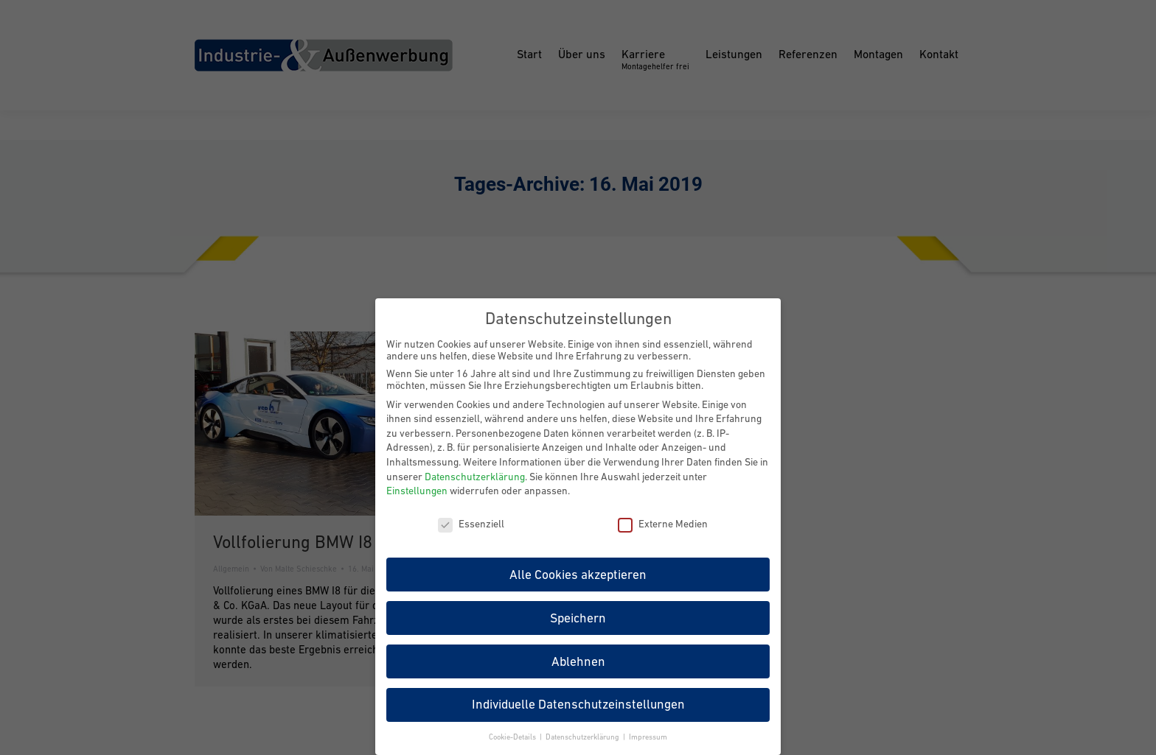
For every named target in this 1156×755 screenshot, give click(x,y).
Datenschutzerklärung (475, 476)
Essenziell (471, 524)
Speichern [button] (578, 617)
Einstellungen (417, 490)
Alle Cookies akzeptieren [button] (578, 573)
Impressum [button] (648, 736)
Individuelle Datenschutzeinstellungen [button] (578, 704)
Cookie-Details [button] (513, 736)
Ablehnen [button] (578, 660)
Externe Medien (663, 524)
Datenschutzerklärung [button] (583, 736)
